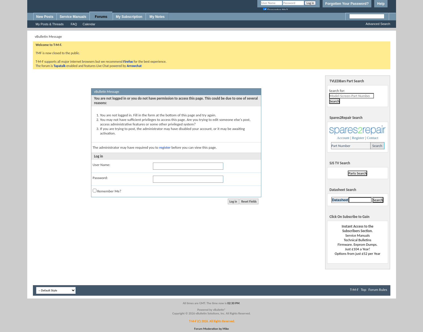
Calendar (89, 24)
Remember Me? (107, 191)
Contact (372, 138)
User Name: (101, 165)
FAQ (74, 24)
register (165, 147)
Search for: (337, 91)
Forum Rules (378, 289)
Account (343, 138)
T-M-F (354, 289)
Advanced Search (378, 24)
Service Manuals (73, 17)
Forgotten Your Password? (347, 4)
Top (363, 289)
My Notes (157, 17)
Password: (100, 178)
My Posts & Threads (50, 24)
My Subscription (129, 17)
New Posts (45, 17)
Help (380, 4)
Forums (101, 17)
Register (358, 138)
